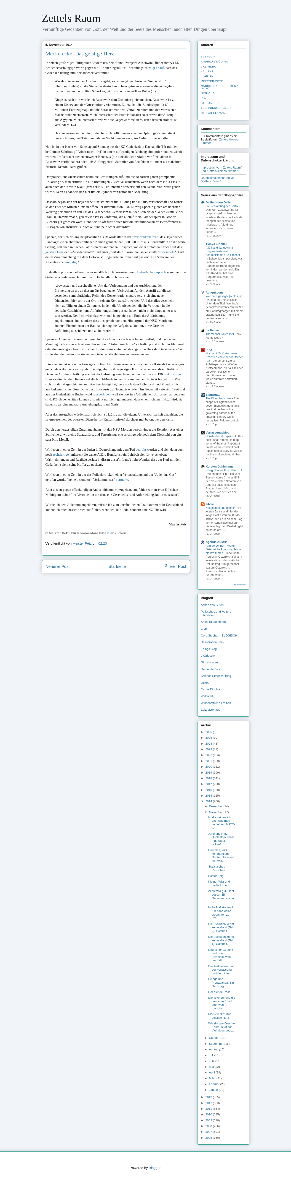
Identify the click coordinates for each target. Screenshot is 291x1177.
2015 (209, 795)
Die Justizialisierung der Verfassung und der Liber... (221, 969)
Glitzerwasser (210, 662)
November (216, 812)
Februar (214, 1084)
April (212, 1072)
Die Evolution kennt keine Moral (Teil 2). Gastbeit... (221, 927)
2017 (209, 784)
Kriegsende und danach (221, 507)
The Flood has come (219, 398)
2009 (209, 1120)
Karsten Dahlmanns (220, 466)
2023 (209, 749)
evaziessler (208, 655)
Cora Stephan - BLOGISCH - (220, 635)
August (214, 1049)
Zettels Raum (71, 18)
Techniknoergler (216, 108)
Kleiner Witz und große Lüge (219, 883)
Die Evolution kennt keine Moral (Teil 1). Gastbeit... (221, 940)
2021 (209, 761)
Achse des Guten (212, 605)
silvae (210, 504)
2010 (209, 1114)
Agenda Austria (217, 542)
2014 (209, 801)
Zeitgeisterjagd (210, 709)
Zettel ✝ (208, 56)
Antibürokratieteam (213, 622)
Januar (214, 1089)
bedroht (141, 449)
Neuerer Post (57, 566)
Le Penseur (214, 330)
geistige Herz (54, 252)
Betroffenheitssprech (151, 272)
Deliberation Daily (218, 202)
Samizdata (213, 394)
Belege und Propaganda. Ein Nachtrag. (221, 982)
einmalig (71, 262)
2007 (209, 1131)
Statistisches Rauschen (216, 868)
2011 (209, 1108)
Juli (211, 1055)
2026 (209, 732)
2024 (209, 743)
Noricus (208, 93)
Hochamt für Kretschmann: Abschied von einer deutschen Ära (224, 357)
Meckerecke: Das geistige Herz (79, 54)
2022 (209, 755)
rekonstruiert (174, 374)
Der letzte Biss (210, 669)
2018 (209, 778)
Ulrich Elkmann (214, 113)
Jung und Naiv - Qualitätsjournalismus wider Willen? (221, 839)
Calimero (209, 66)
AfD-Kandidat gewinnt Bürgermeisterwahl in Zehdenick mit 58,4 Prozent (223, 251)
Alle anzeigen (239, 584)
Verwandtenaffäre (146, 237)
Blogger (154, 1168)
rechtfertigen (61, 454)
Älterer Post (175, 566)
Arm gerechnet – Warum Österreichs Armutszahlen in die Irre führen (223, 549)
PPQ (209, 349)
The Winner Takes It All (220, 334)
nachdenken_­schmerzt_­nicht (221, 87)
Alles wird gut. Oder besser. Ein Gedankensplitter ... (221, 896)
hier (110, 533)
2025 (209, 737)
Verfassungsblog (218, 432)
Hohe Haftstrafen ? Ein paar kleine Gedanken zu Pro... (220, 913)
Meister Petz (212, 81)
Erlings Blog (209, 649)
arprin (204, 628)
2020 (209, 766)
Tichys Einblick (216, 244)
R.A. (204, 98)
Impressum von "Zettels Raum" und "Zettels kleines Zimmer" (221, 169)
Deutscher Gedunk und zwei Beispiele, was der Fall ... (220, 955)
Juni (212, 1061)
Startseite (117, 566)
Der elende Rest (219, 992)
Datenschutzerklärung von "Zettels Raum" (218, 179)
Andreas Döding (214, 61)
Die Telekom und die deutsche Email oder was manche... (221, 1003)
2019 (209, 772)
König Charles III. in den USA (224, 470)
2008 (209, 1126)
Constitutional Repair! (219, 436)
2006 (209, 1137)
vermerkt (122, 479)
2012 (209, 1103)
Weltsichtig (208, 696)
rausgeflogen (101, 394)
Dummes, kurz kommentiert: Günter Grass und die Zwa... (221, 855)
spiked (205, 682)
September (216, 1043)
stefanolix (210, 103)
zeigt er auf (156, 68)
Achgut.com (214, 292)
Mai (212, 1066)
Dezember (216, 806)
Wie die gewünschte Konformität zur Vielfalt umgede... (221, 1027)
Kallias (207, 71)
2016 (209, 790)
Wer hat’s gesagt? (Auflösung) (225, 296)
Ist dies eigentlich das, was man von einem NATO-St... (221, 823)
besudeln (168, 252)
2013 (209, 1097)
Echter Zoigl (216, 876)
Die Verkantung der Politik (222, 206)
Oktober (214, 1037)
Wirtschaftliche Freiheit (216, 703)
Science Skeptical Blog (216, 676)
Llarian (207, 76)
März (212, 1078)
